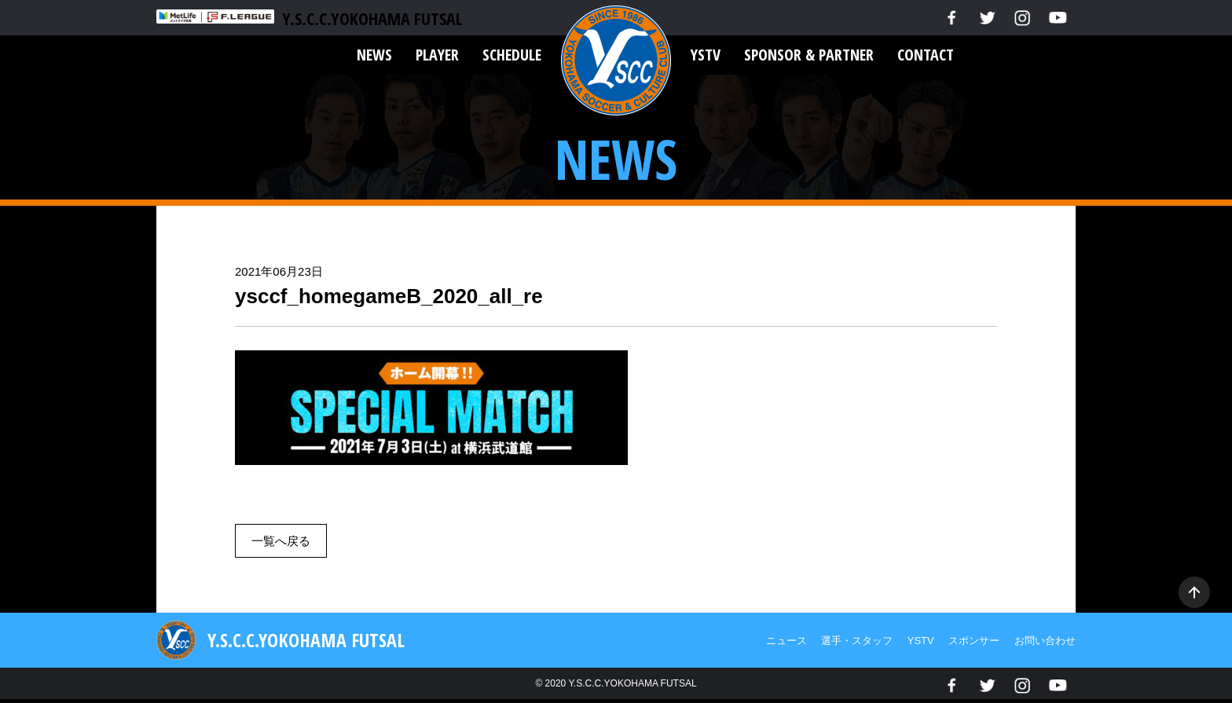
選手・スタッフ (857, 640)
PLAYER (437, 54)
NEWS (374, 54)
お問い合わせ (1045, 640)
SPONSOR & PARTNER (809, 54)
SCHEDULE (511, 54)
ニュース (786, 640)
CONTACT (925, 54)
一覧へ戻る (280, 540)
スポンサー (973, 640)
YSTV (705, 54)
